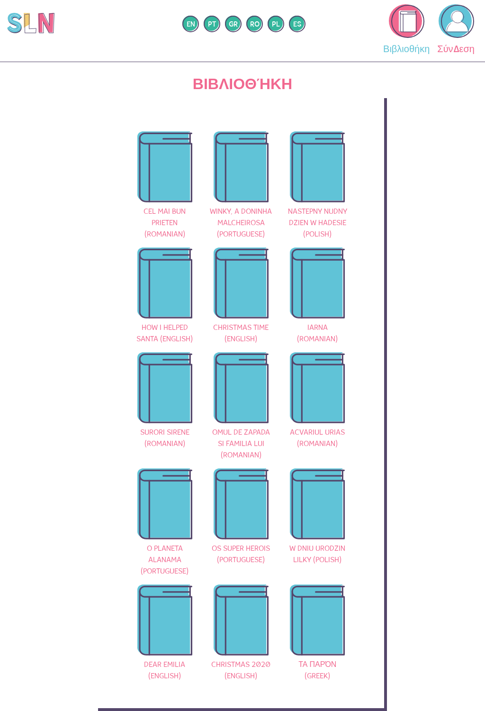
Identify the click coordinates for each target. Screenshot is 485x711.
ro (255, 24)
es (297, 24)
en (191, 24)
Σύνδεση (456, 30)
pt (212, 24)
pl (276, 24)
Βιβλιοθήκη (406, 30)
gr (233, 24)
